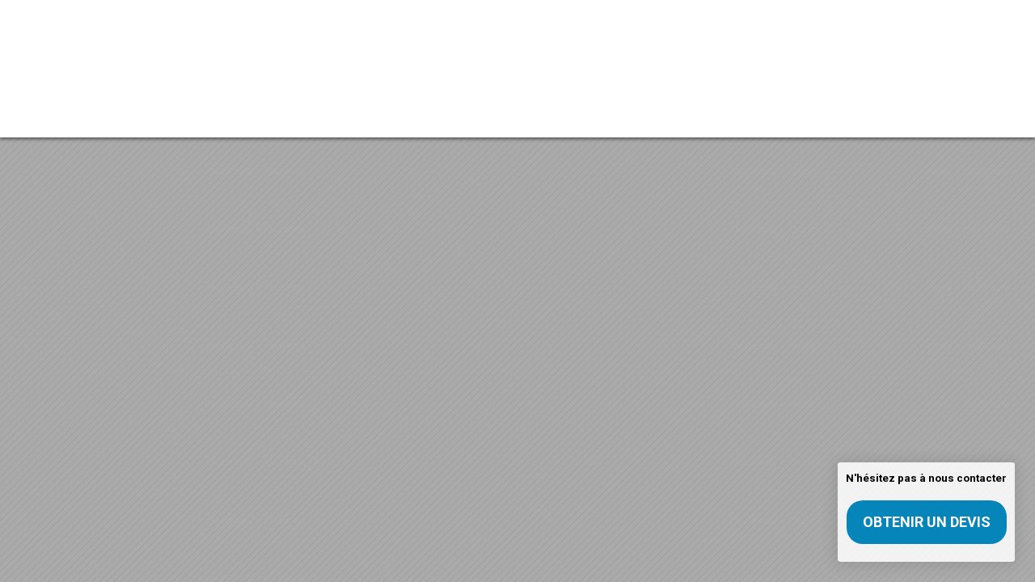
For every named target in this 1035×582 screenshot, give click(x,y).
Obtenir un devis (927, 521)
